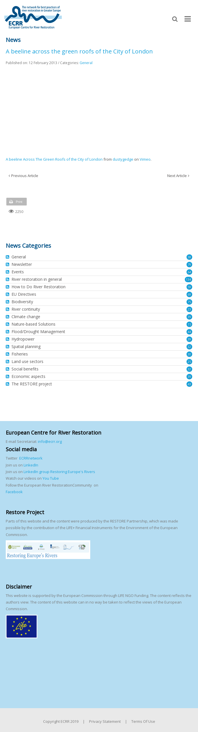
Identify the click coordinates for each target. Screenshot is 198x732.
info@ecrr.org (50, 441)
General (86, 62)
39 (189, 317)
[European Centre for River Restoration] (33, 17)
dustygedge (123, 159)
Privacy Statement (105, 721)
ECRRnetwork (31, 458)
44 (189, 332)
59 (189, 287)
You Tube (50, 478)
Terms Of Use (143, 721)
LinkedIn (31, 465)
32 (189, 347)
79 (189, 264)
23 (189, 309)
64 (189, 272)
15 (189, 324)
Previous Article (24, 175)
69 (189, 294)
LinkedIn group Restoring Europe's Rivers (59, 471)
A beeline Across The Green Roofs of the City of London (54, 159)
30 (189, 354)
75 (189, 302)
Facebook (14, 491)
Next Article (177, 175)
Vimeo (145, 159)
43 (189, 384)
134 (188, 279)
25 (189, 362)
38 (189, 257)
